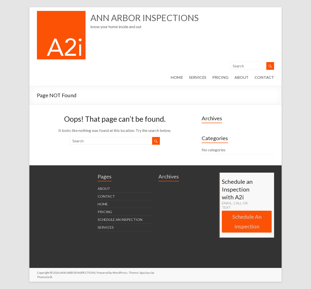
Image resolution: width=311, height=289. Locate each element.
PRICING (220, 77)
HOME (177, 77)
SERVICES (197, 77)
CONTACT (264, 77)
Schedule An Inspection (246, 221)
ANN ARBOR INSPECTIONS (144, 17)
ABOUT (241, 77)
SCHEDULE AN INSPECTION (120, 219)
